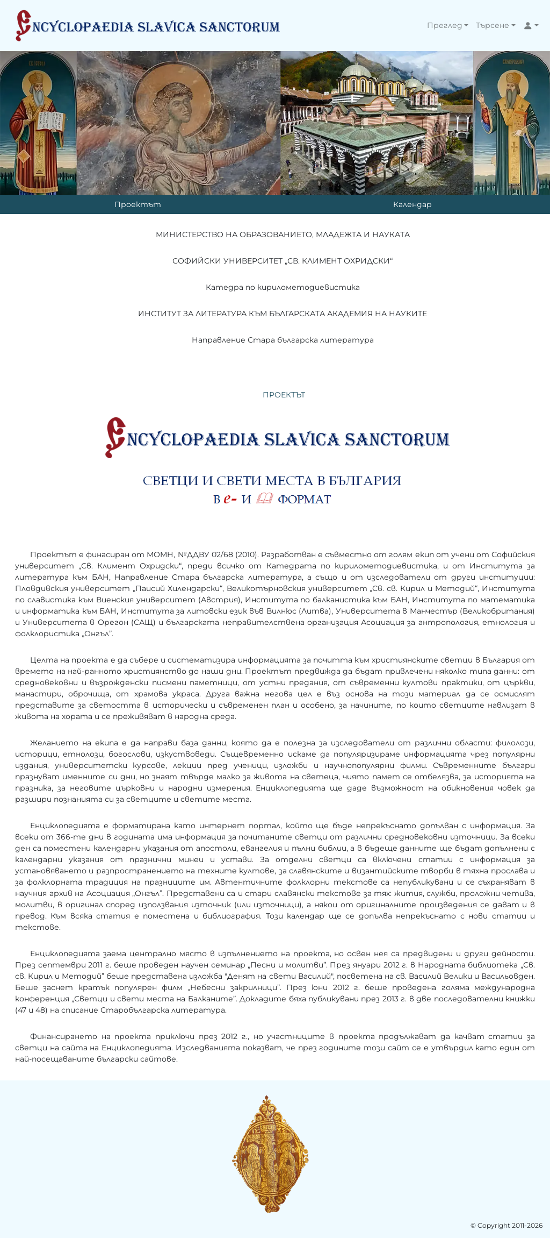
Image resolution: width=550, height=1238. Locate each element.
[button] (448, 25)
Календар (412, 204)
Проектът (137, 204)
